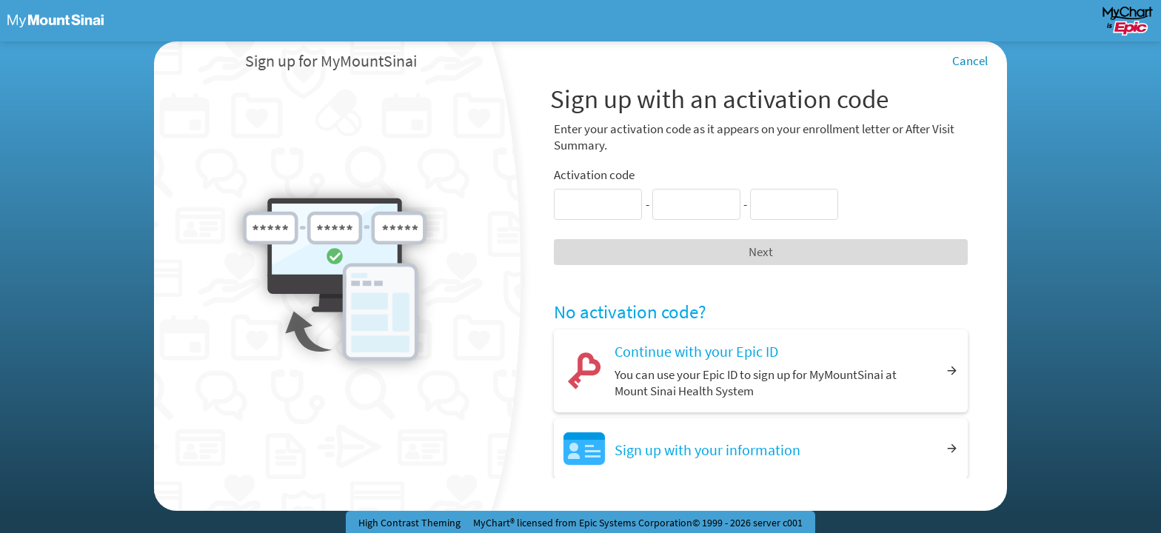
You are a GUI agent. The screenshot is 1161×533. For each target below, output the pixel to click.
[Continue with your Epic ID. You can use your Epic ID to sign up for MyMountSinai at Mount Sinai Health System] (761, 370)
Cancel (970, 61)
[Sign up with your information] (761, 448)
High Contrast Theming (409, 522)
